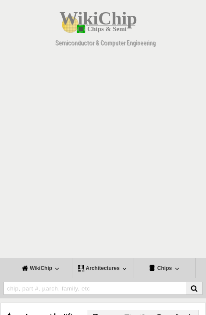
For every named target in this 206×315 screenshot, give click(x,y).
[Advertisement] (103, 155)
